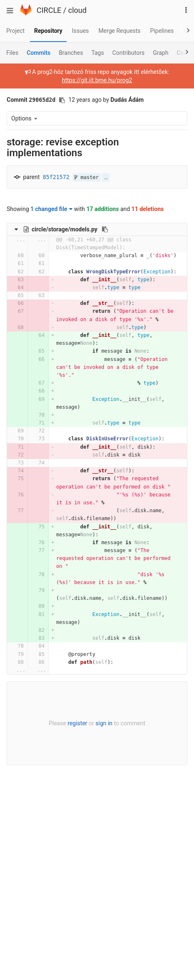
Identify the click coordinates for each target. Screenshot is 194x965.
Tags (97, 52)
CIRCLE (49, 10)
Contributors (128, 52)
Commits (38, 52)
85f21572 (56, 177)
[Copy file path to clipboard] (105, 229)
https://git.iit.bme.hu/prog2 (97, 80)
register (77, 723)
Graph (160, 52)
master (87, 177)
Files (12, 52)
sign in (103, 723)
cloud (77, 10)
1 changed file (51, 209)
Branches (71, 52)
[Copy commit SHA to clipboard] (62, 100)
